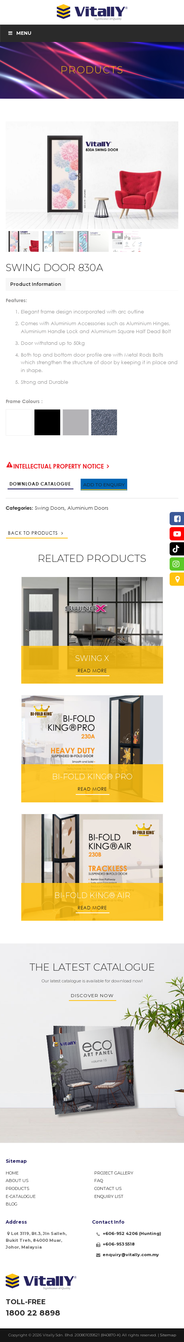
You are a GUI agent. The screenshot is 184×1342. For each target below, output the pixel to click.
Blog (11, 1204)
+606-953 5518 (119, 1244)
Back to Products (36, 533)
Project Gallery (113, 1173)
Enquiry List (108, 1196)
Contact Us (108, 1188)
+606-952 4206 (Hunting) (132, 1233)
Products (17, 1188)
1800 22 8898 (33, 1312)
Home (12, 1173)
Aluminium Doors (87, 508)
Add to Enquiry (104, 484)
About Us (17, 1180)
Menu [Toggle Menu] (19, 33)
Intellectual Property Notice (55, 467)
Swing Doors (49, 508)
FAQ (98, 1180)
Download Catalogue (40, 484)
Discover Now (92, 995)
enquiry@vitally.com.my (131, 1254)
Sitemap (168, 1335)
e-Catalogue (21, 1196)
